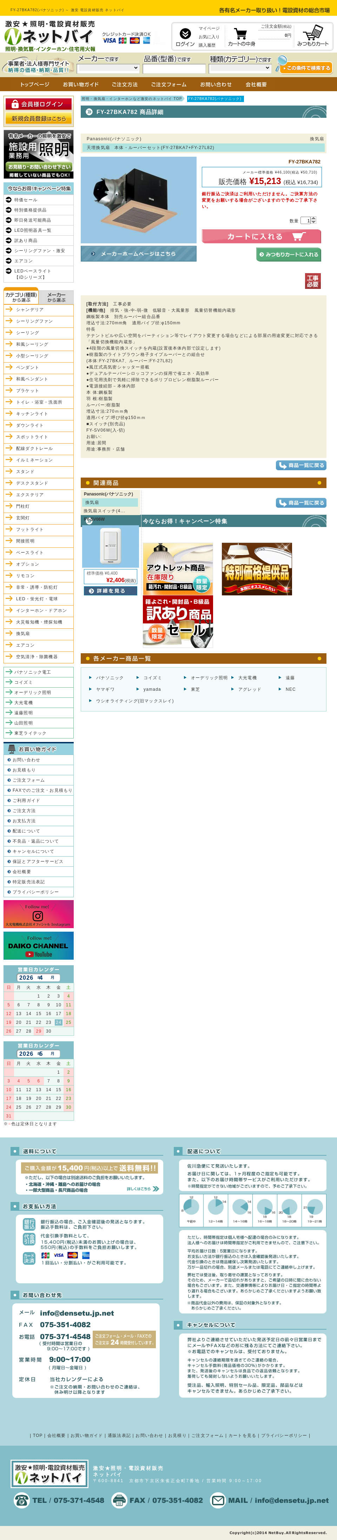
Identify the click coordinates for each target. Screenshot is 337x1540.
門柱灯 (23, 506)
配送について (26, 831)
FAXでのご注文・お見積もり (43, 790)
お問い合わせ (26, 759)
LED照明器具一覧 (33, 230)
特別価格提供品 (30, 210)
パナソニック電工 (33, 672)
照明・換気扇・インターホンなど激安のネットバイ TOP (132, 99)
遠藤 (290, 677)
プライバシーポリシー (36, 892)
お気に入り (209, 36)
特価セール (26, 199)
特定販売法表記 (29, 881)
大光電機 (247, 677)
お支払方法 (24, 820)
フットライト (30, 529)
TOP (38, 1435)
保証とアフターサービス (38, 861)
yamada (152, 689)
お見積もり (24, 770)
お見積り (177, 1435)
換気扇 (23, 633)
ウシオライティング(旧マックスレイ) (135, 700)
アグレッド (250, 689)
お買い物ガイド (87, 1435)
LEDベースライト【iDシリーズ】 (33, 274)
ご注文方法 (24, 810)
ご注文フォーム (29, 780)
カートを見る (242, 1435)
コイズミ (153, 677)
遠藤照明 (23, 712)
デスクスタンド (32, 483)
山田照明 (23, 723)
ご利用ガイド (26, 800)
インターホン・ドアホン (41, 610)
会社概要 (22, 871)
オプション (27, 564)
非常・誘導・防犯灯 (37, 587)
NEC (291, 689)
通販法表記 (119, 1435)
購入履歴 (207, 45)
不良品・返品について (36, 841)
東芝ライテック (30, 733)
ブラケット (27, 390)
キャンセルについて (33, 851)
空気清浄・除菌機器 (37, 656)
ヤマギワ (105, 689)
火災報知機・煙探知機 (39, 622)
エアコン (23, 260)
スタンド (25, 471)
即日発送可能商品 (33, 220)
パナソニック (110, 677)
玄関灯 (23, 517)
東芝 (195, 689)
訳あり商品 (26, 240)
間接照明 (25, 541)
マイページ (209, 28)
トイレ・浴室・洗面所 (39, 402)
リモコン (25, 575)
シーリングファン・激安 (39, 250)
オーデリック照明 (209, 677)
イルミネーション (34, 460)
